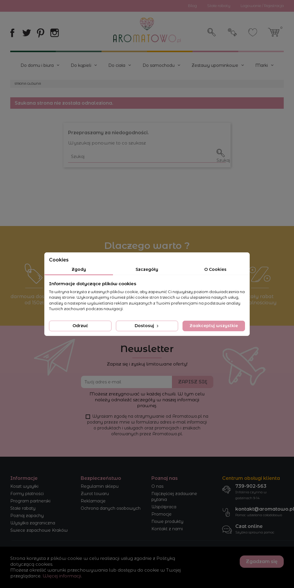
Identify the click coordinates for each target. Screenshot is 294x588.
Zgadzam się (262, 561)
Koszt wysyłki (24, 486)
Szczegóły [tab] (147, 269)
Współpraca (163, 506)
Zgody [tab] (79, 269)
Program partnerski (30, 501)
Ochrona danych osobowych (111, 508)
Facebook (12, 33)
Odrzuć (80, 325)
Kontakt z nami (167, 528)
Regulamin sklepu (100, 486)
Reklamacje (93, 501)
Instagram (54, 33)
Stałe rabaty (23, 508)
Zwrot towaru (95, 493)
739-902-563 (250, 486)
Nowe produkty (167, 521)
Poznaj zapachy (27, 515)
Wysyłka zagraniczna (32, 523)
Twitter (26, 33)
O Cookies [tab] (215, 269)
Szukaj (211, 32)
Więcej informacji (62, 576)
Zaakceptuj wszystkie (214, 325)
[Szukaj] (147, 157)
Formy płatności (27, 493)
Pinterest (40, 33)
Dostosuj (147, 325)
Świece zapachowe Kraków (39, 530)
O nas (157, 486)
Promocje (161, 514)
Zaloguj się (232, 32)
